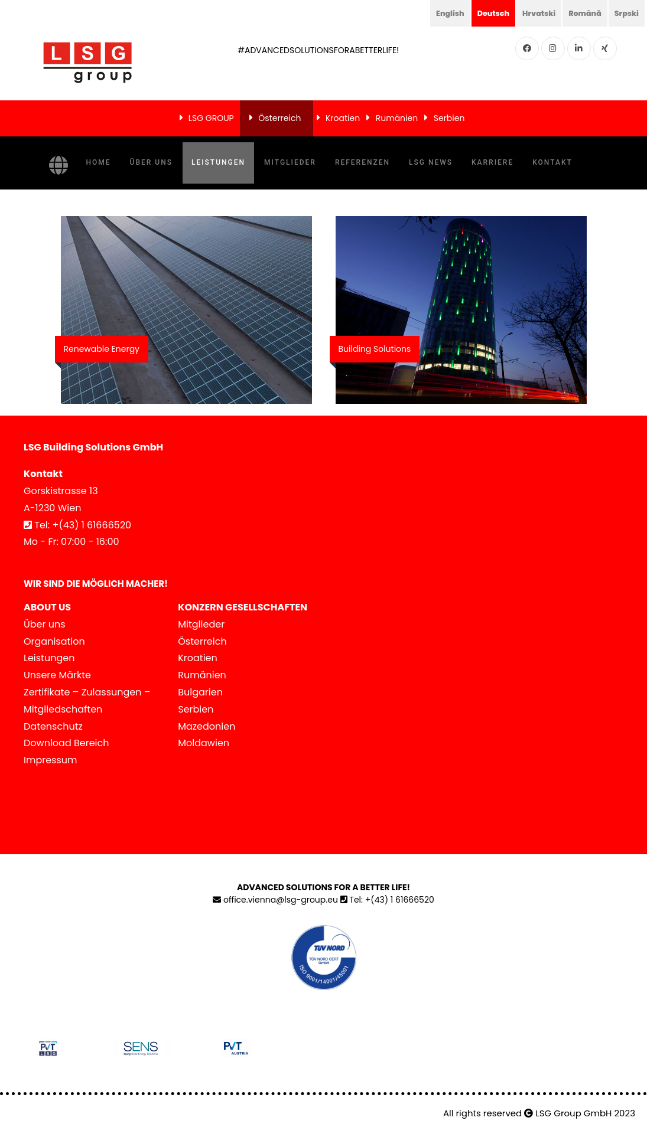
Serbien (449, 118)
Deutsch (481, 13)
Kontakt (552, 162)
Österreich (279, 118)
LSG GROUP (211, 118)
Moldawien (203, 743)
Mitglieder (290, 162)
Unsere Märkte (57, 675)
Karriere (492, 162)
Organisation (54, 641)
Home (98, 162)
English (435, 13)
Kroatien (343, 118)
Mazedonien (206, 726)
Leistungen (218, 162)
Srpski (625, 13)
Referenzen (362, 162)
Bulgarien (200, 692)
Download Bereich (66, 743)
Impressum (50, 760)
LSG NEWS (431, 162)
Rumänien (397, 118)
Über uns (151, 162)
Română (580, 13)
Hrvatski (530, 13)
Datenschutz (53, 726)
